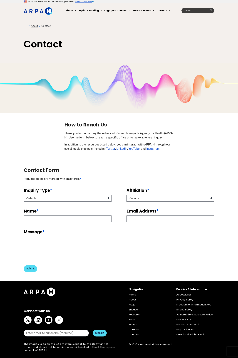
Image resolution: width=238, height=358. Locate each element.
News (132, 319)
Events (133, 324)
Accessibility (183, 294)
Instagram (153, 148)
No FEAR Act (183, 319)
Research (134, 314)
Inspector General (187, 324)
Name (31, 211)
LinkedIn (121, 148)
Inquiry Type (38, 190)
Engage (133, 309)
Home (25, 26)
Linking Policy (184, 309)
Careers (134, 329)
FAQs (132, 304)
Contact (134, 334)
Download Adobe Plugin (190, 334)
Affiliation (137, 190)
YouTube (134, 148)
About (34, 25)
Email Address (142, 211)
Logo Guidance (185, 329)
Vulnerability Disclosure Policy (194, 314)
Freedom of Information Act (193, 304)
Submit (30, 268)
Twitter (110, 148)
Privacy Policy (184, 299)
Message (34, 232)
